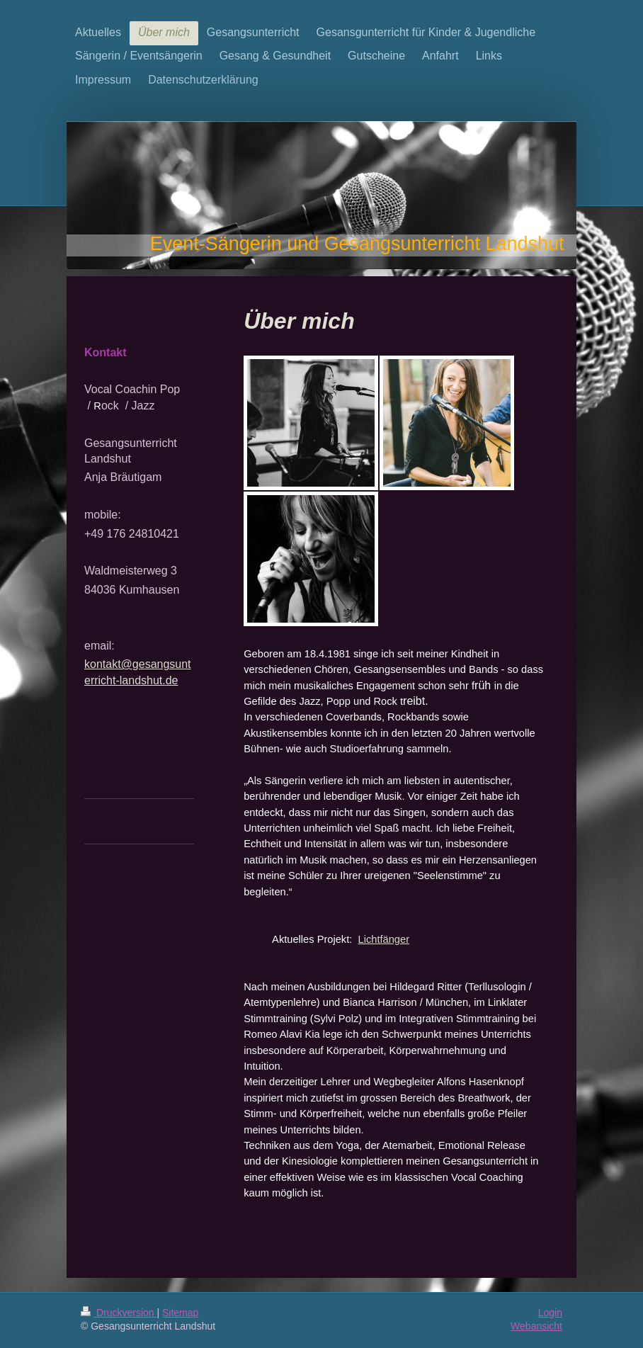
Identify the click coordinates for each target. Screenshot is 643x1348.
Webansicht (536, 1326)
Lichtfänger (384, 939)
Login (550, 1312)
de (172, 680)
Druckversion (119, 1312)
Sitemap (180, 1312)
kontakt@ (108, 664)
